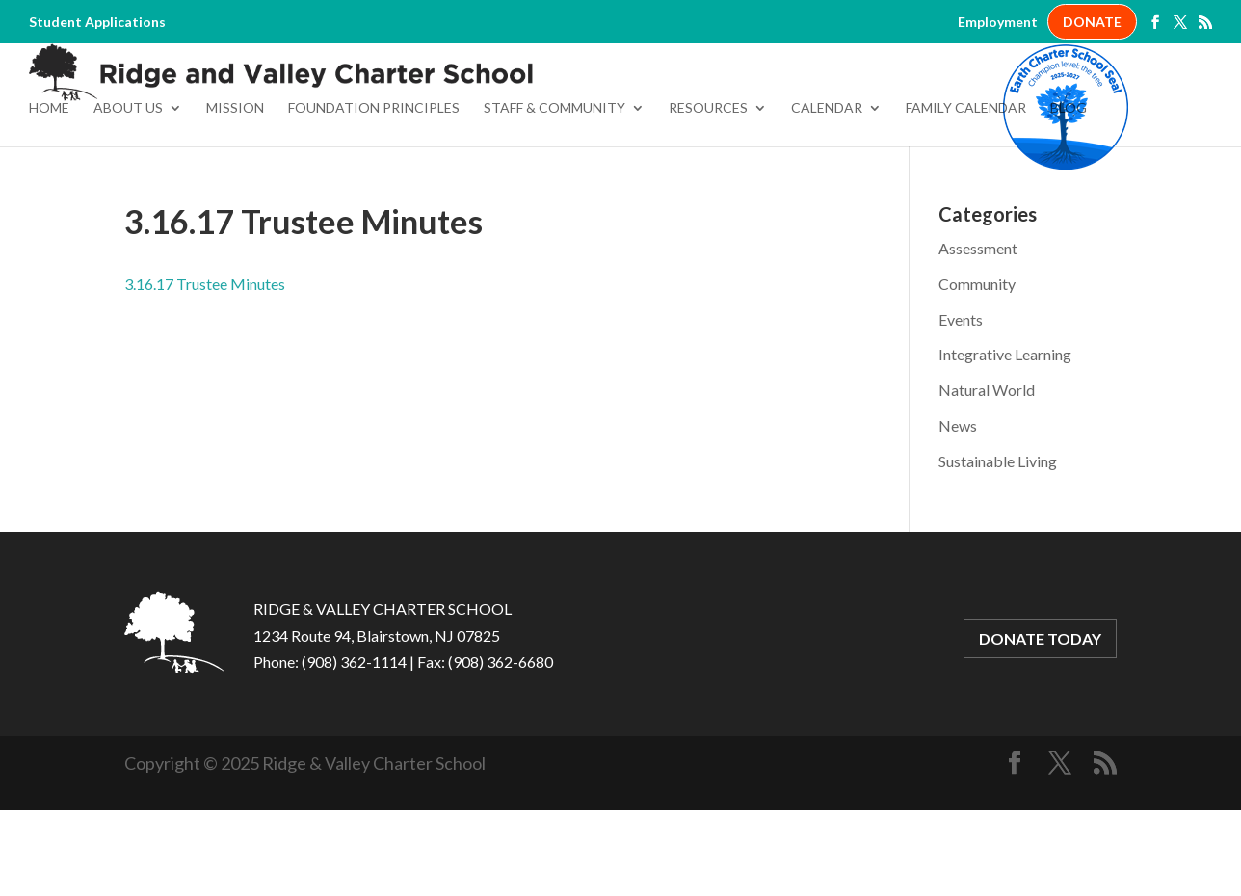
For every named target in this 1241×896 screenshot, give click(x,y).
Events (960, 406)
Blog (1068, 195)
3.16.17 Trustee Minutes (204, 370)
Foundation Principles (374, 195)
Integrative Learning (1004, 441)
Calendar (826, 195)
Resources (708, 195)
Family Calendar (966, 195)
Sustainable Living (997, 548)
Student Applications (97, 22)
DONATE (1092, 21)
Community (977, 370)
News (957, 512)
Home (49, 195)
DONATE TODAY (1040, 725)
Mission (235, 195)
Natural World (986, 476)
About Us (128, 195)
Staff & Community (554, 195)
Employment (998, 22)
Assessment (977, 335)
